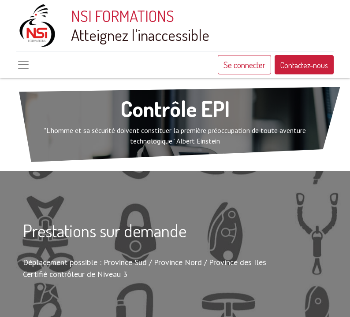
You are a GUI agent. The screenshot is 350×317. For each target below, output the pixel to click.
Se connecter (244, 64)
